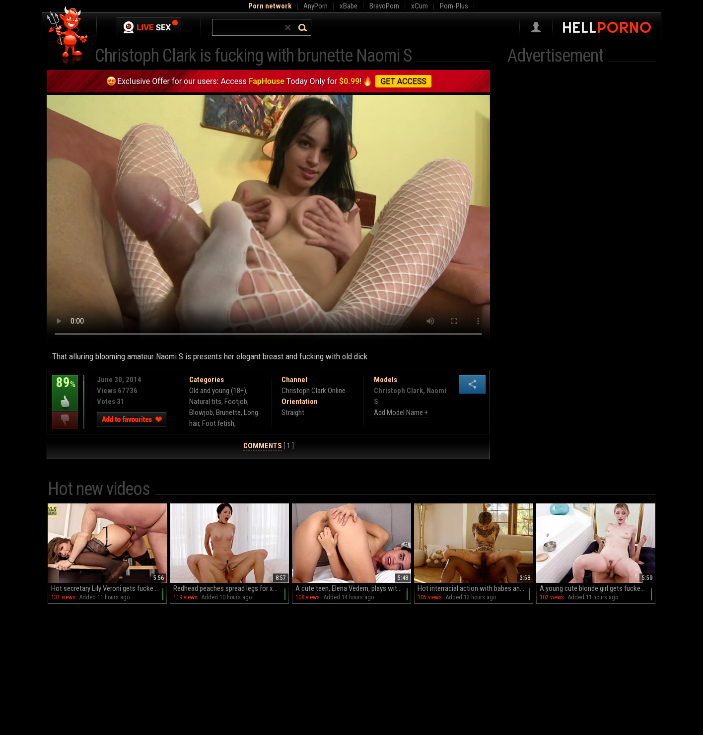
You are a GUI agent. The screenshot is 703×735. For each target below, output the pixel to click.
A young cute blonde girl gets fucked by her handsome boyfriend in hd (597, 588)
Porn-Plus (454, 5)
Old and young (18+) (217, 390)
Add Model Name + (401, 412)
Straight (292, 412)
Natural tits (205, 401)
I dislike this (65, 420)
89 (65, 389)
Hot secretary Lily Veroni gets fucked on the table (109, 588)
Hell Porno (68, 37)
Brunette (228, 412)
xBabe (348, 5)
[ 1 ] (268, 446)
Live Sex (149, 27)
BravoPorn (384, 5)
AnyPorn (315, 5)
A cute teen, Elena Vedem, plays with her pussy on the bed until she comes (353, 588)
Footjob (235, 401)
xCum (419, 5)
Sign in (536, 27)
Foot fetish (218, 423)
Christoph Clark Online (313, 390)
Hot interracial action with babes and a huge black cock (475, 588)
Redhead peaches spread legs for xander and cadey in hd (231, 588)
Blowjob (201, 412)
